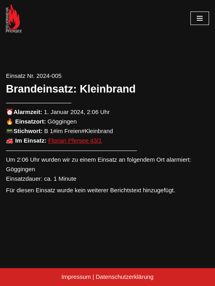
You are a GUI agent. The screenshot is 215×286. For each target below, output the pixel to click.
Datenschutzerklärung (125, 276)
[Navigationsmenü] (199, 18)
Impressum (76, 276)
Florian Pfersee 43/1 (75, 140)
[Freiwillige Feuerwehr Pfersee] (14, 18)
